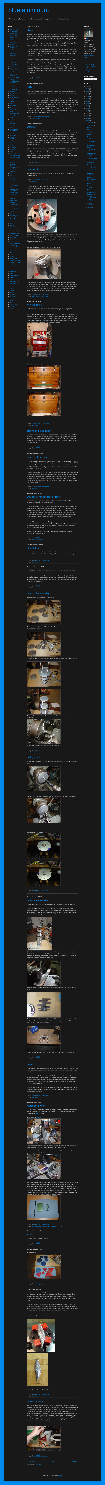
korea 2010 (13, 147)
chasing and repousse (13, 74)
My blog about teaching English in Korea (91, 66)
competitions (13, 89)
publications (35, 1097)
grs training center (15, 114)
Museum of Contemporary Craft (14, 185)
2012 (87, 108)
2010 (87, 113)
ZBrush (12, 308)
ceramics (12, 72)
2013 (87, 106)
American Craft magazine (14, 47)
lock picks (12, 162)
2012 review (13, 38)
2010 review (13, 33)
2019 (87, 91)
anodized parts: (91, 192)
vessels (12, 288)
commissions (13, 87)
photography (13, 202)
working (31, 127)
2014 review (13, 42)
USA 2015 (12, 284)
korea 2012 (13, 149)
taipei (11, 254)
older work (13, 195)
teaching (12, 265)
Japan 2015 (13, 135)
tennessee (13, 271)
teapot (11, 267)
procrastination (41, 78)
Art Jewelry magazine (13, 52)
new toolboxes (34, 305)
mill (32, 164)
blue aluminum (28, 10)
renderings (13, 221)
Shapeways (13, 237)
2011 (87, 111)
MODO (12, 177)
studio (33, 425)
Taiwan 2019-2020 (15, 262)
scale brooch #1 (44, 296)
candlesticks (33, 169)
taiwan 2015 (13, 258)
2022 (87, 86)
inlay (11, 121)
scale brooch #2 (14, 233)
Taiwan (12, 256)
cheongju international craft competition (14, 81)
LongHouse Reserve (13, 164)
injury (11, 119)
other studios (13, 200)
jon (87, 38)
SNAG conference (15, 243)
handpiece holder (36, 1105)
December (91, 122)
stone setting (13, 246)
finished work (13, 109)
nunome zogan (14, 192)
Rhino (11, 223)
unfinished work (14, 281)
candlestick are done (37, 457)
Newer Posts (31, 1462)
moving (12, 182)
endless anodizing (36, 1401)
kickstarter (13, 143)
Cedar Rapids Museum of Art (14, 69)
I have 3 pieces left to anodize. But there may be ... (91, 168)
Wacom (12, 290)
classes (12, 85)
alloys (30, 30)
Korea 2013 (13, 151)
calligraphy (13, 62)
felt (11, 107)
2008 (87, 118)
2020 (87, 89)
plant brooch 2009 (15, 204)
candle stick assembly (38, 593)
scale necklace (14, 235)
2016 (87, 98)
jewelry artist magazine (13, 138)
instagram (12, 123)
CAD (29, 87)
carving (33, 296)
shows (11, 239)
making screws (14, 168)
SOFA (30, 1234)
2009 (87, 115)
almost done (33, 548)
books (30, 1064)
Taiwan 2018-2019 (15, 260)
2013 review (13, 40)
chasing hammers (15, 77)
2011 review (13, 35)
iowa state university (12, 126)
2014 (87, 103)
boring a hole (33, 757)
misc (33, 448)
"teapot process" (14, 29)
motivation (37, 118)
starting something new (39, 431)
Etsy (11, 103)
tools (36, 425)
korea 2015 (13, 153)
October (90, 207)
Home (52, 1462)
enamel (12, 101)
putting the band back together (14, 216)
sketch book (13, 241)
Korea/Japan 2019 (15, 158)
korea (11, 145)
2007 (87, 120)
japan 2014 (13, 133)
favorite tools (13, 105)
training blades (14, 275)
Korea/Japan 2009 (15, 155)
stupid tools (13, 250)
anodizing (39, 1226)
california (12, 60)
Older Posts (74, 1462)
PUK (58, 1226)
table (11, 252)
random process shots (38, 900)
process (38, 296)
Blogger (60, 1476)
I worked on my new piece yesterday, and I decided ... (91, 140)
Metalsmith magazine (13, 170)
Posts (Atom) (38, 1464)
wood (11, 302)
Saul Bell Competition (13, 226)
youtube (12, 306)
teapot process (14, 269)
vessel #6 (12, 286)
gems (11, 111)
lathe (40, 892)
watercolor (13, 292)
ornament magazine (12, 197)
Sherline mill (40, 1117)
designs (12, 93)
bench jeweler (14, 55)
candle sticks (35, 181)
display (12, 95)
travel (11, 277)
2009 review (13, 31)
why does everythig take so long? (44, 497)
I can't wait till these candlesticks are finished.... (91, 197)
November (91, 125)
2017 (87, 96)
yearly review (13, 304)
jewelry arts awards (15, 141)
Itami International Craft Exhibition (15, 130)
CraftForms (13, 91)
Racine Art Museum (15, 219)
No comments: (45, 77)
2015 (87, 101)
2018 (87, 94)
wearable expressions (37, 539)
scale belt (12, 229)
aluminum (34, 78)
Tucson (12, 279)
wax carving (13, 294)
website (12, 300)
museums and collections (14, 189)
